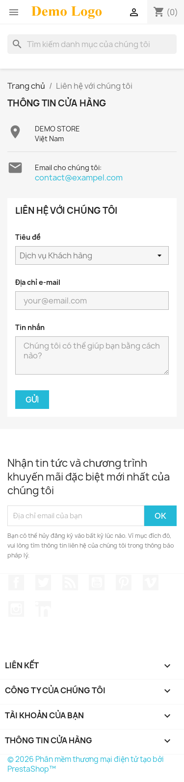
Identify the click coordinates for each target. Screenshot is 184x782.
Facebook (16, 582)
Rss (70, 582)
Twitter (43, 582)
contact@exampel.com (79, 177)
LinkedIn (43, 609)
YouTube (97, 582)
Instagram (16, 609)
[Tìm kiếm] (92, 44)
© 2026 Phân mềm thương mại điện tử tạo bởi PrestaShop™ (85, 764)
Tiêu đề (27, 237)
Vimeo (150, 582)
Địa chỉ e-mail (37, 282)
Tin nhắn (30, 327)
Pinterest (123, 582)
